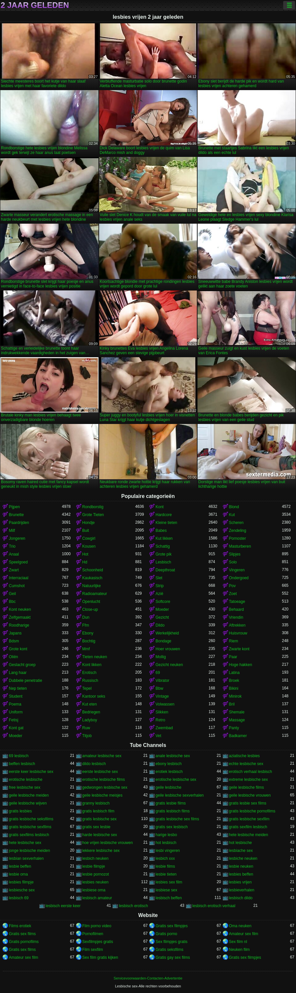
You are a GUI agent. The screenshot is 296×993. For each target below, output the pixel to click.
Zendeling (237, 530)
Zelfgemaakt (20, 617)
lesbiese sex (166, 890)
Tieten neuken (94, 657)
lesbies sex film (169, 882)
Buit (85, 530)
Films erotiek (20, 926)
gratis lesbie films (171, 803)
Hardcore (164, 514)
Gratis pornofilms (24, 941)
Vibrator (162, 680)
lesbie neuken (241, 866)
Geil (12, 593)
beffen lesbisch (22, 763)
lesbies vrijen (240, 882)
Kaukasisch (92, 578)
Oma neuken (240, 926)
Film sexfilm (92, 949)
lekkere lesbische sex (101, 850)
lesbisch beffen (169, 898)
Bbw (159, 688)
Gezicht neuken (169, 664)
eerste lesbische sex (100, 771)
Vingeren (237, 570)
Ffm (85, 625)
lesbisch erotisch (133, 906)
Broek (234, 680)
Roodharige (19, 625)
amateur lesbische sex (101, 756)
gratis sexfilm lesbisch (248, 827)
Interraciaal (18, 578)
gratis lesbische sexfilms (30, 827)
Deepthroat (165, 570)
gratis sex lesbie (96, 827)
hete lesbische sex (25, 842)
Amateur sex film (243, 933)
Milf (12, 530)
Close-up (90, 609)
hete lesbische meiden (248, 834)
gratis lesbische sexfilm (249, 819)
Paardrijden (19, 522)
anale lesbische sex (173, 756)
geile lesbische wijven (28, 803)
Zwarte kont (239, 649)
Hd (84, 562)
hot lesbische (240, 842)
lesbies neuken (95, 882)
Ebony (88, 633)
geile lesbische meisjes (102, 795)
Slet (159, 578)
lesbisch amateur (97, 898)
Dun (86, 617)
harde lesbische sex (99, 834)
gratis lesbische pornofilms (252, 811)
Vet (158, 735)
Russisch (90, 680)
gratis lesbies (20, 811)
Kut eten (89, 704)
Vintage (162, 696)
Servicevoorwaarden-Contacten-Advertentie (148, 978)
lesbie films (165, 866)
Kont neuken (20, 609)
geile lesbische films (246, 787)
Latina (234, 672)
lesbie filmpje (93, 866)
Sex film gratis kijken (100, 957)
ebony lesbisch (168, 763)
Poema (15, 704)
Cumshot (17, 585)
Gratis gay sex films (173, 957)
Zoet (233, 593)
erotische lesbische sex (176, 779)
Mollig (161, 657)
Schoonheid (92, 570)
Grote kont (18, 649)
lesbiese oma (94, 890)
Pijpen (14, 507)
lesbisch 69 (19, 898)
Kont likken (92, 664)
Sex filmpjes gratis (171, 941)
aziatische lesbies (244, 756)
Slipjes (235, 554)
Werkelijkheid (167, 633)
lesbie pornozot (95, 874)
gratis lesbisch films (173, 811)
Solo (233, 562)
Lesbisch (163, 562)
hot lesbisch (166, 842)
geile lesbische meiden (29, 795)
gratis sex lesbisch (172, 827)
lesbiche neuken (243, 858)
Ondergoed (239, 578)
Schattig (163, 546)
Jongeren (17, 538)
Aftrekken (237, 625)
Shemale (236, 712)
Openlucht (91, 601)
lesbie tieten (166, 874)
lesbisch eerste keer (63, 906)
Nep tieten (18, 688)
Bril (232, 704)
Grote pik (164, 554)
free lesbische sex (24, 787)
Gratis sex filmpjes (172, 926)
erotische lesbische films (103, 779)
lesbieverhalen (241, 890)
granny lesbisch (96, 803)
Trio (12, 546)
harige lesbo (166, 834)
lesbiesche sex (22, 890)
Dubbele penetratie (25, 680)
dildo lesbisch (94, 763)
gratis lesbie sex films (247, 803)
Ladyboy (89, 720)
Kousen (89, 546)
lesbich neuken (95, 858)
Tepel (87, 688)
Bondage (163, 641)
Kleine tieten (166, 522)
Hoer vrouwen (168, 649)
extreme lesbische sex (248, 779)
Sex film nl (238, 941)
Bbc (12, 601)
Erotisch (89, 672)
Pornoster (237, 538)
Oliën (13, 657)
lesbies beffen (241, 874)
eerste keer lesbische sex (31, 771)
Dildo (160, 625)
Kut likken (164, 538)
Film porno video (97, 926)
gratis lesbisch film (98, 811)
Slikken (162, 712)
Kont (160, 507)
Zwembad (164, 728)
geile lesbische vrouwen (250, 795)
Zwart (14, 570)
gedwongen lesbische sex (104, 787)
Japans (15, 633)
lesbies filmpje (21, 882)
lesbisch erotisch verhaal (213, 906)
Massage (237, 720)
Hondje (88, 522)
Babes (161, 530)
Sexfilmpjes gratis (97, 941)
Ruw (86, 728)
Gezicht (162, 617)
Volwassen (165, 704)
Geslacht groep (22, 664)
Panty (234, 728)
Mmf (86, 649)
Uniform (16, 712)
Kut (232, 514)
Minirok (235, 696)
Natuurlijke (91, 585)
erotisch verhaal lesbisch (250, 771)
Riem (233, 641)
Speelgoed (18, 562)
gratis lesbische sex (99, 819)
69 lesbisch (19, 756)
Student (15, 696)
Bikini (234, 688)
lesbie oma (18, 874)
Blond (234, 507)
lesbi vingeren (168, 850)
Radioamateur (94, 593)
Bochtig (88, 641)
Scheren (236, 522)
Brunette (16, 514)
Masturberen (240, 546)
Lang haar (18, 672)
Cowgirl (88, 538)
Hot (85, 554)
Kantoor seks (93, 696)
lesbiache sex (241, 850)
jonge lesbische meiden (29, 850)
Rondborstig (93, 507)
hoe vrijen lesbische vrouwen (107, 842)
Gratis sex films (22, 933)
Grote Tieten (93, 514)
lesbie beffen (20, 866)
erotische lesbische (25, 779)
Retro (160, 720)
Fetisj (13, 720)
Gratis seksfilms (169, 949)
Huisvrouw (238, 633)
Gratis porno (166, 933)
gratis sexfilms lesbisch (29, 834)
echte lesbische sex (246, 763)
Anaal (14, 554)
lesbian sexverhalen (26, 858)
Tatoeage (237, 601)
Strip (160, 585)
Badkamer (238, 735)
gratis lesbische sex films (177, 819)
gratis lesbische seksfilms (31, 819)
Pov (232, 585)
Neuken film (239, 949)
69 (158, 672)
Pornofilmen (92, 933)
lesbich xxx (165, 858)
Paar (233, 657)
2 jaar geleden (35, 5)
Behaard (236, 609)
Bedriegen (91, 712)
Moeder (162, 609)
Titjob (87, 735)
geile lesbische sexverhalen (180, 795)
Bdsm (14, 641)
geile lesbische (168, 787)
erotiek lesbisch (169, 771)
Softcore (163, 601)
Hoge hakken (240, 664)
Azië (159, 593)
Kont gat (16, 728)
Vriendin (236, 617)
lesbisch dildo (241, 898)
